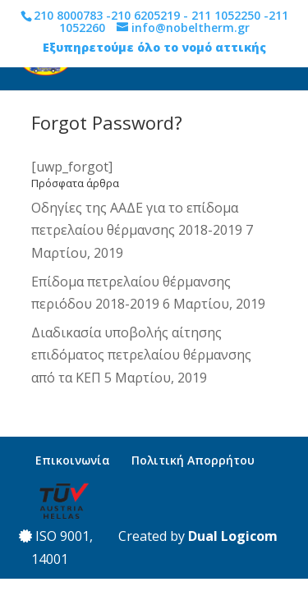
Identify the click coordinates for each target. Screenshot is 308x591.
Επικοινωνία (72, 460)
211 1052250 (225, 15)
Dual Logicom (233, 536)
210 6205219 (145, 15)
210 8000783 (68, 15)
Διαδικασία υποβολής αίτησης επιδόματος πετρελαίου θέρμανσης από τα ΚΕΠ (141, 354)
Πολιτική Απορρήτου (193, 460)
